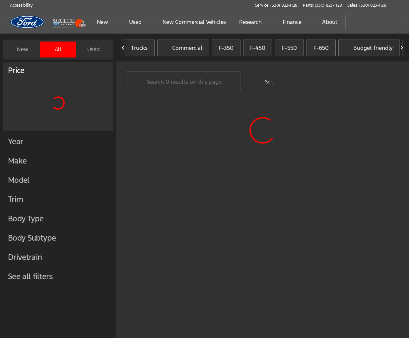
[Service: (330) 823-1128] (276, 5)
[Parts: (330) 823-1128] (322, 5)
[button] (401, 5)
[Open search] (332, 22)
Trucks (135, 49)
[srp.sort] (265, 83)
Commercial (183, 49)
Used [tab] (93, 49)
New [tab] (22, 49)
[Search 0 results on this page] (183, 83)
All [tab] (58, 49)
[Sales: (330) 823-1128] (367, 5)
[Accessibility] (18, 5)
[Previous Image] (123, 49)
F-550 (289, 49)
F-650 (321, 49)
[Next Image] (401, 49)
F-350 (226, 49)
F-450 (257, 49)
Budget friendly (369, 49)
